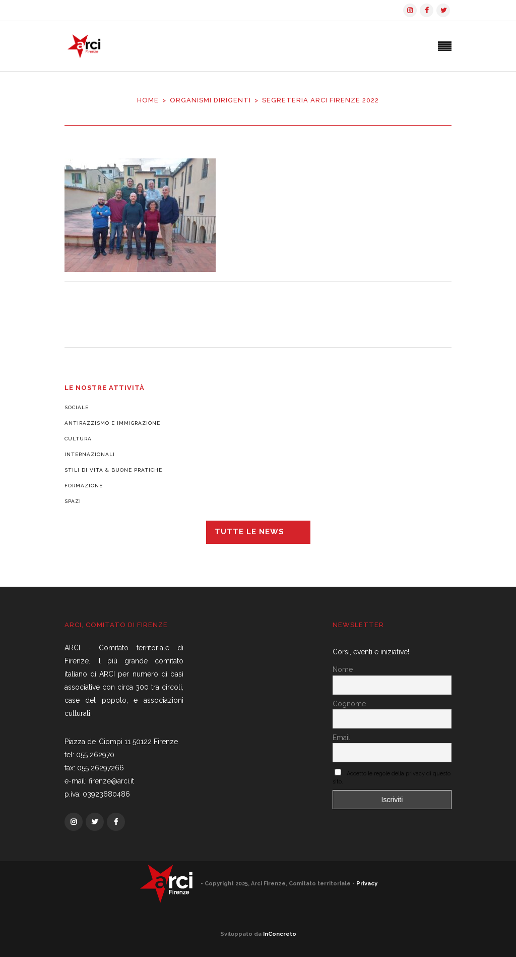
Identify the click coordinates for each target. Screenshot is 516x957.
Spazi (72, 501)
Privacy (366, 883)
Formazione (83, 485)
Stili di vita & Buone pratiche (113, 470)
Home (148, 100)
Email (341, 738)
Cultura (78, 438)
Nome (343, 669)
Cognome (349, 704)
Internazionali (89, 454)
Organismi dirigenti (210, 100)
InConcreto (279, 934)
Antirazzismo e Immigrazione (112, 423)
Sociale (76, 407)
